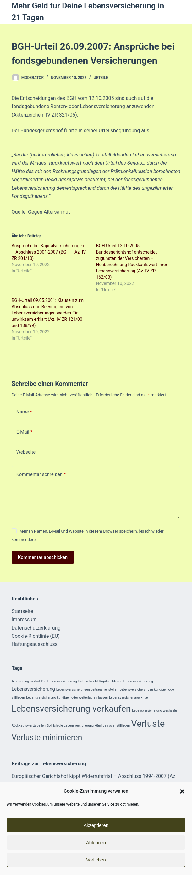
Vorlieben (96, 859)
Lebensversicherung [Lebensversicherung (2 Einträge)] (33, 689)
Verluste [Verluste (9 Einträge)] (148, 723)
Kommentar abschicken (43, 557)
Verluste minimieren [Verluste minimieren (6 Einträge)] (47, 737)
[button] (182, 791)
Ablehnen (96, 842)
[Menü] (177, 12)
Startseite (22, 611)
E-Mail (24, 432)
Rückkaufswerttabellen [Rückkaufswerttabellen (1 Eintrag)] (29, 726)
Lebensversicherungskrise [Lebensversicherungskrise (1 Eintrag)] (128, 698)
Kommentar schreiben (41, 475)
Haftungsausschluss (35, 644)
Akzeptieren (96, 825)
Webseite (26, 452)
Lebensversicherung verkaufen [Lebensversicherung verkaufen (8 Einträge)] (71, 708)
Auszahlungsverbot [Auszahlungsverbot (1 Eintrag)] (26, 681)
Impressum (24, 619)
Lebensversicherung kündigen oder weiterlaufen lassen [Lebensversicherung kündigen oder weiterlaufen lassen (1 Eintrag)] (67, 698)
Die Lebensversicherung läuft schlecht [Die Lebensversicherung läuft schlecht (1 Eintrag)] (69, 681)
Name (24, 412)
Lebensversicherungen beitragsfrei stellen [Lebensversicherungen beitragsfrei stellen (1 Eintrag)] (87, 689)
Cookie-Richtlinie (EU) (36, 636)
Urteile (101, 77)
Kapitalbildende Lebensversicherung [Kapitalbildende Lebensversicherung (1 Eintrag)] (126, 681)
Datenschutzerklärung (36, 628)
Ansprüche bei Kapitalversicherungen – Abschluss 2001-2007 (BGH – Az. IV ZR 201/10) (49, 252)
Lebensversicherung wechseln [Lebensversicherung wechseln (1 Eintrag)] (154, 710)
